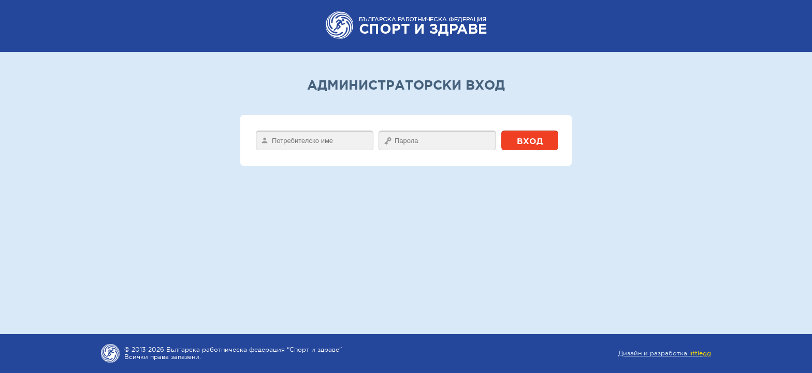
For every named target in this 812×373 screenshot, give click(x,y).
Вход (530, 141)
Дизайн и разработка (664, 353)
